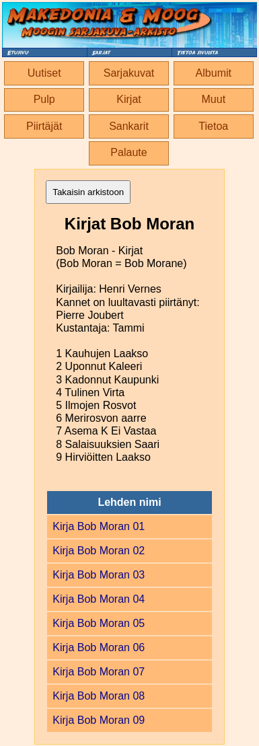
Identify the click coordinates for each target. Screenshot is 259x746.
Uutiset (44, 73)
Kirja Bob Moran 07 (98, 671)
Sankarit (129, 126)
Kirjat (128, 99)
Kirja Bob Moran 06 (98, 647)
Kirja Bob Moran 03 (98, 575)
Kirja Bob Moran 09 (98, 720)
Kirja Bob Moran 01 (98, 526)
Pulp (44, 99)
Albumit (213, 73)
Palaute (128, 152)
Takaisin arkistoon (88, 192)
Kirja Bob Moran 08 (98, 696)
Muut (214, 99)
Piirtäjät (44, 126)
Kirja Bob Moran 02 (98, 550)
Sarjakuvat (129, 73)
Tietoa (213, 126)
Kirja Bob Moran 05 (98, 623)
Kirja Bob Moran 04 (98, 599)
